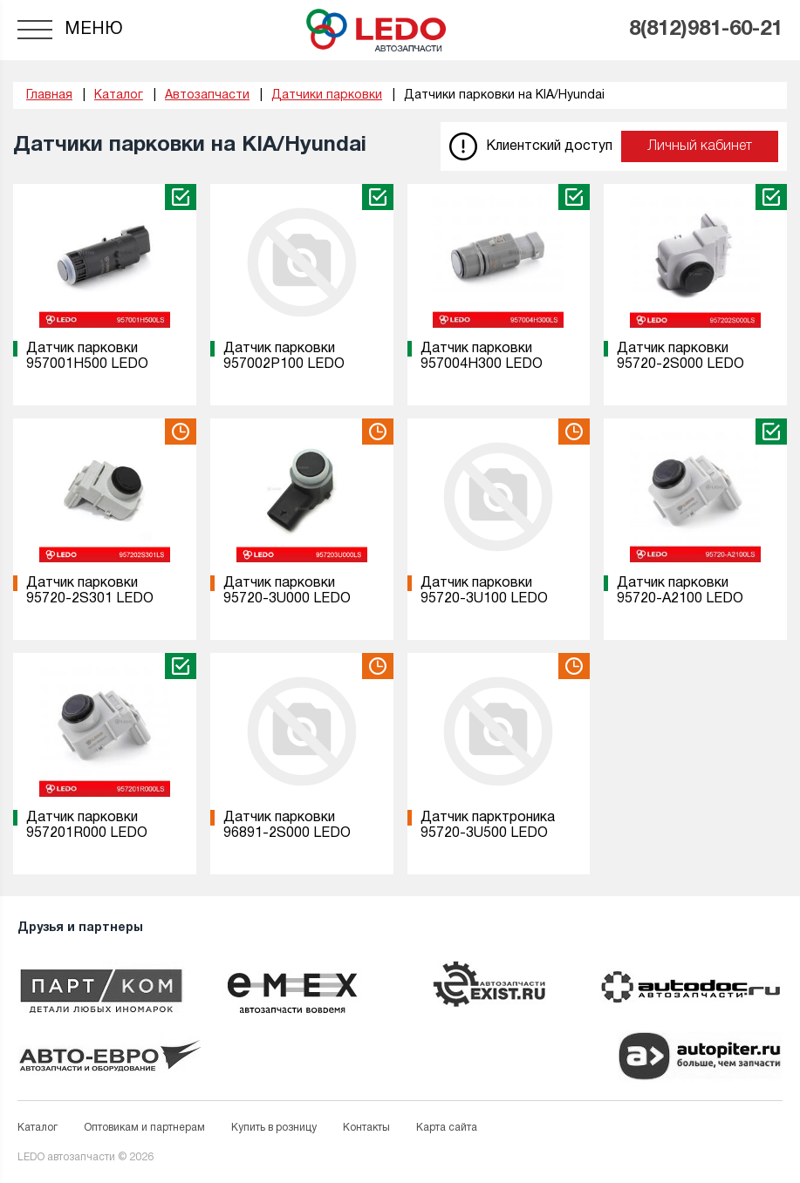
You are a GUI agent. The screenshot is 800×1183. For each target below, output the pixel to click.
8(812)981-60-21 (706, 29)
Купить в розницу (274, 1127)
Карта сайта (446, 1127)
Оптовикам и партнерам (144, 1127)
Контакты (366, 1127)
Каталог (37, 1127)
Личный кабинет (699, 146)
